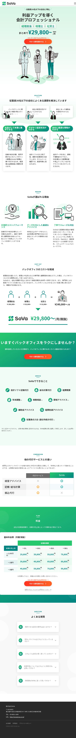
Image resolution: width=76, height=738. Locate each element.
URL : (15, 717)
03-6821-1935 (14, 714)
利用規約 (15, 723)
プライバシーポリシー (25, 723)
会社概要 (8, 723)
